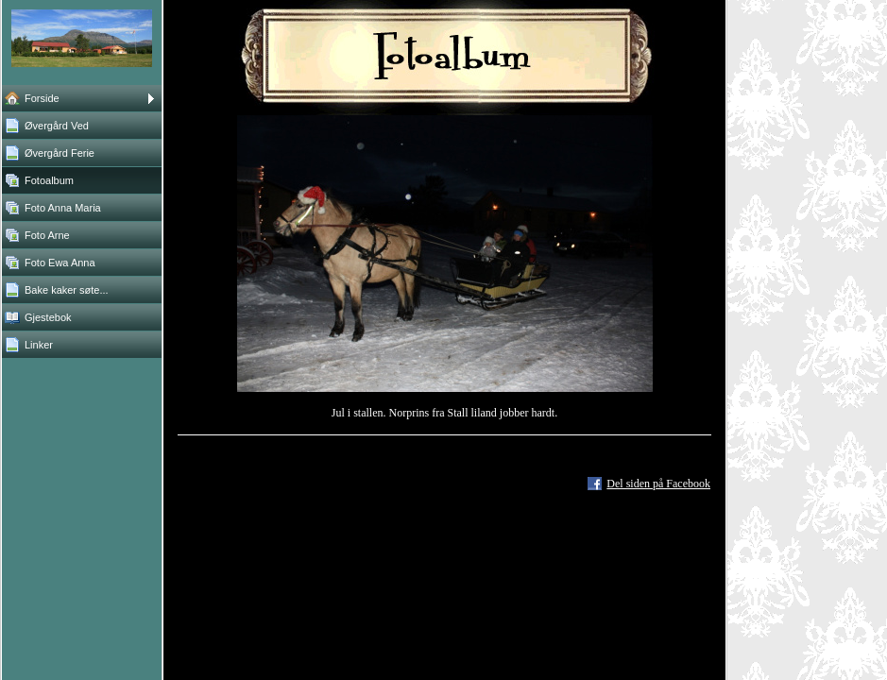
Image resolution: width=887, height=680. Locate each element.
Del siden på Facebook (658, 483)
